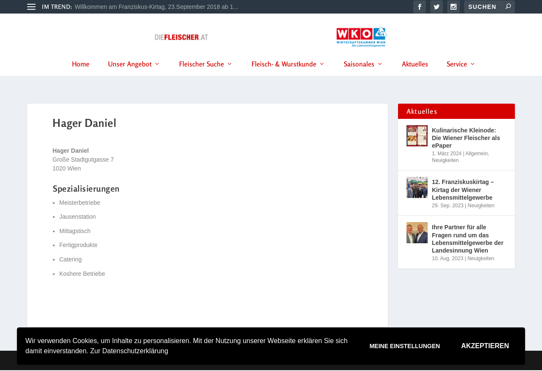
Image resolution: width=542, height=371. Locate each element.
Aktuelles (415, 76)
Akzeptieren (485, 345)
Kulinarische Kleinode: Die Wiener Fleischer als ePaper (466, 138)
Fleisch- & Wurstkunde (284, 76)
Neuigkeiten (445, 161)
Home (80, 76)
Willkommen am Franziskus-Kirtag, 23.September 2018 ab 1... (156, 6)
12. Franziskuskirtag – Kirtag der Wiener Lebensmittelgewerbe (463, 190)
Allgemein (476, 154)
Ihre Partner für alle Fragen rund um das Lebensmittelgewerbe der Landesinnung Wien (467, 240)
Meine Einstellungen (405, 346)
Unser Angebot (130, 76)
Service (457, 76)
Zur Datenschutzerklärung (129, 351)
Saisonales (359, 76)
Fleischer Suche (201, 76)
